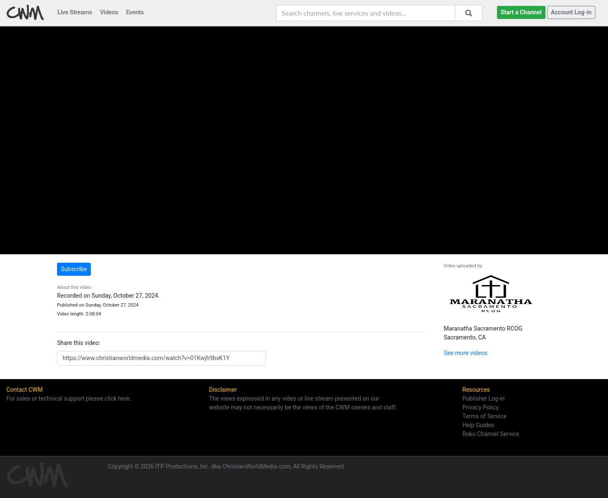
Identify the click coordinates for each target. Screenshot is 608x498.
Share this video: (78, 342)
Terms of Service (484, 416)
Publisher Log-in (483, 398)
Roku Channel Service (490, 434)
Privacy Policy (480, 407)
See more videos (465, 353)
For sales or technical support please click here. (68, 398)
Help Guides (478, 425)
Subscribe (74, 269)
